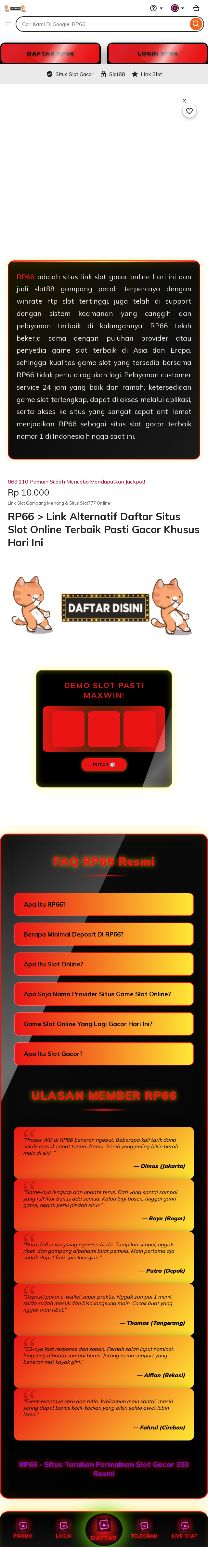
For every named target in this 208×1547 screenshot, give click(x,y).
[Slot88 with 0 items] (196, 8)
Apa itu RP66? (45, 904)
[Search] (196, 24)
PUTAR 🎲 (104, 764)
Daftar (104, 1529)
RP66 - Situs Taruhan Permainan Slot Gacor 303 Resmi (104, 1469)
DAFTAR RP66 (50, 53)
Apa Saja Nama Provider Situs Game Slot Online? (97, 994)
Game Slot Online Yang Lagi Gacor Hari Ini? (88, 1024)
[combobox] (102, 24)
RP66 (25, 276)
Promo (23, 1530)
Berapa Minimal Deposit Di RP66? (74, 934)
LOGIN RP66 (157, 53)
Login (63, 1530)
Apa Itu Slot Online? (53, 964)
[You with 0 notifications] (177, 8)
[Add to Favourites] (189, 111)
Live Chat (185, 1530)
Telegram (144, 1530)
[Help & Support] (156, 8)
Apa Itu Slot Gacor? (53, 1054)
